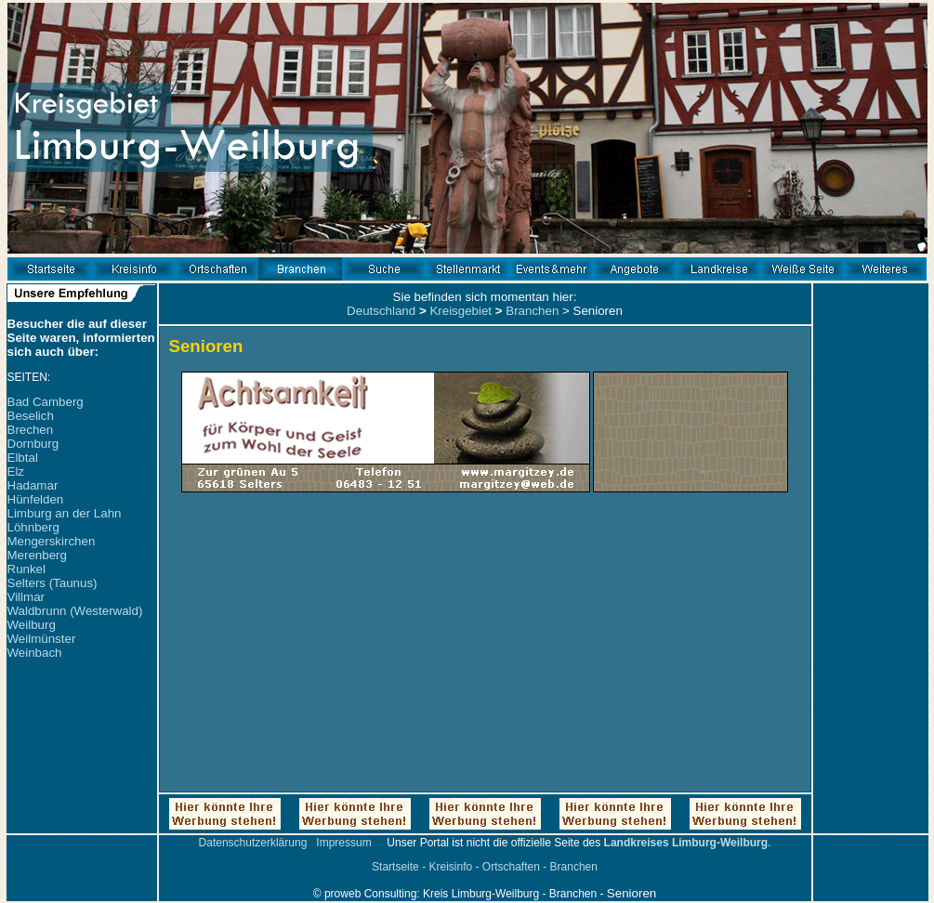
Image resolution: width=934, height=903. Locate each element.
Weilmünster (41, 639)
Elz (16, 471)
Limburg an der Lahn (64, 513)
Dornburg (33, 444)
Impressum (343, 842)
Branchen (532, 311)
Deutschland (381, 311)
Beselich (30, 416)
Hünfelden (35, 499)
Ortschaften (511, 866)
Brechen (30, 430)
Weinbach (34, 653)
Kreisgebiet (460, 311)
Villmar (26, 597)
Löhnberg (33, 527)
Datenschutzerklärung (253, 842)
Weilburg (31, 625)
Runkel (26, 569)
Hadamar (33, 485)
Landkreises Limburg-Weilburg (686, 842)
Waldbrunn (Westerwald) (75, 611)
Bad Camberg (45, 402)
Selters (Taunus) (52, 583)
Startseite (395, 866)
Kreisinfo (450, 866)
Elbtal (22, 458)
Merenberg (37, 555)
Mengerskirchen (51, 541)
